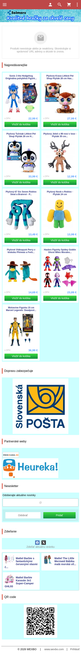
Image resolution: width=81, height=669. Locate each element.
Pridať (59, 515)
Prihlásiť (75, 649)
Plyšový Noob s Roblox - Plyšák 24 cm (60, 193)
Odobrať (23, 515)
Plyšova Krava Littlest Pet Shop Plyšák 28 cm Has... (60, 77)
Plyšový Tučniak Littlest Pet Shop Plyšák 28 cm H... (21, 135)
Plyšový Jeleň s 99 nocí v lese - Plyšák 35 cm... (59, 135)
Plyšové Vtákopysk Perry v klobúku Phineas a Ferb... (21, 251)
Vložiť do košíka (21, 124)
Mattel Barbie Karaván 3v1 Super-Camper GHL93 (19, 582)
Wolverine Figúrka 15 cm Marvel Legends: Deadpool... (21, 309)
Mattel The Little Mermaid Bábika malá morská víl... (65, 561)
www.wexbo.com (54, 649)
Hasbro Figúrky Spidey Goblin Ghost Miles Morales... (60, 251)
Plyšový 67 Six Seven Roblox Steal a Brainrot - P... (21, 193)
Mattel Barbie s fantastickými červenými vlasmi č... (21, 563)
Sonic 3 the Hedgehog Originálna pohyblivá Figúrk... (21, 77)
